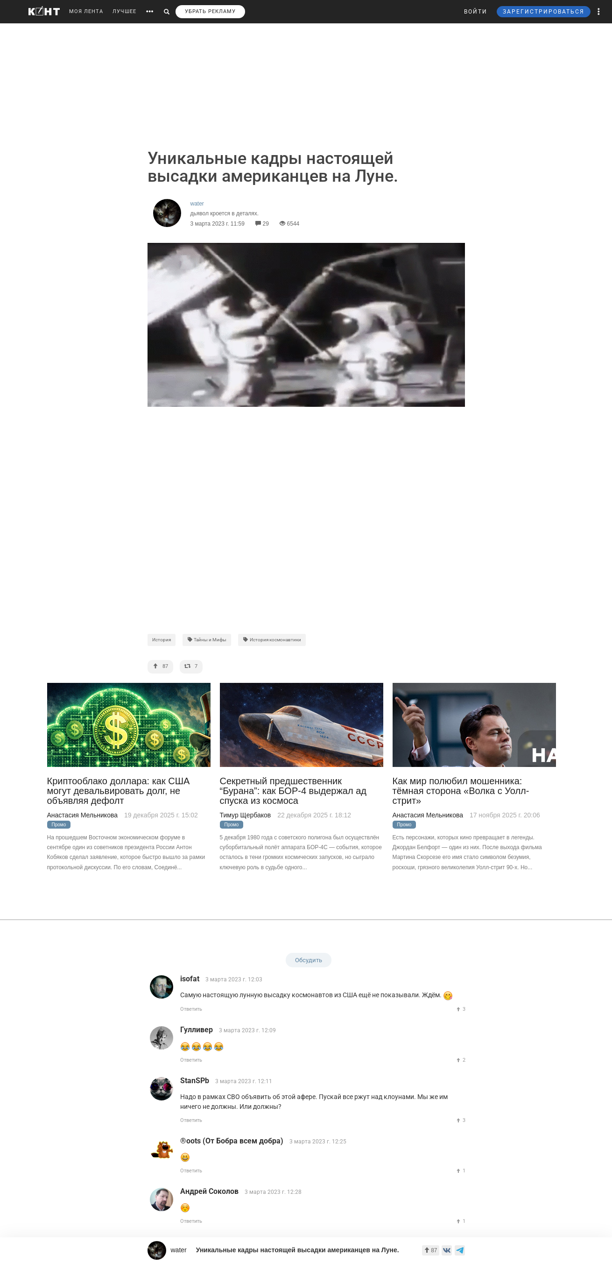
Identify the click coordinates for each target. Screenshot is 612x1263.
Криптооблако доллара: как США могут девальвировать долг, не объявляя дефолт (118, 791)
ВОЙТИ (475, 11)
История (161, 639)
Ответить (191, 1009)
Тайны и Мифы (207, 639)
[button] (599, 11)
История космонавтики (272, 639)
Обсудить (308, 960)
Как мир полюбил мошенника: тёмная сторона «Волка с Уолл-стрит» (461, 791)
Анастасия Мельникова (82, 815)
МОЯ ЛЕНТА (86, 11)
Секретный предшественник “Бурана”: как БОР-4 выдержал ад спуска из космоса (293, 791)
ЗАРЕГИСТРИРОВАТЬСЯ (543, 11)
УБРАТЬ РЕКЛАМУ (210, 11)
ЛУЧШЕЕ (124, 11)
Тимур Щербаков (245, 815)
